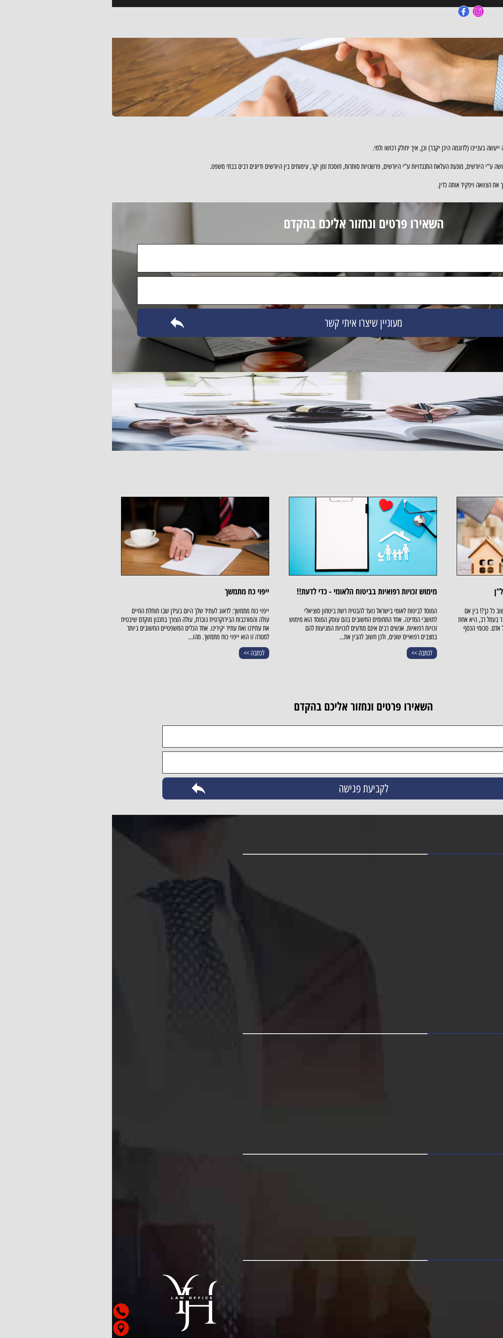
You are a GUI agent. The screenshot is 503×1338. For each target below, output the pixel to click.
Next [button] (15, 680)
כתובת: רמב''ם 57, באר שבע (462, 1205)
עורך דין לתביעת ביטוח (456, 999)
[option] (419, 582)
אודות (476, 881)
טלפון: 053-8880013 (468, 1181)
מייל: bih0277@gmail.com (462, 1193)
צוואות (475, 1107)
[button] (461, 1321)
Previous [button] (488, 565)
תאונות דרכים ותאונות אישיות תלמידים (439, 1072)
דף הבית (473, 869)
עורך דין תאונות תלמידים (455, 975)
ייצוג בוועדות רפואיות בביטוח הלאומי (440, 1119)
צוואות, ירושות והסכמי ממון (451, 1084)
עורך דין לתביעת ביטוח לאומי (449, 963)
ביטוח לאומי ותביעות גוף (454, 1048)
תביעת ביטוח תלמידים (457, 987)
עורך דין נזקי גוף (463, 940)
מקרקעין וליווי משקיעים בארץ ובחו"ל (440, 1060)
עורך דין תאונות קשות (458, 952)
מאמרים (474, 893)
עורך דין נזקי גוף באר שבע (452, 928)
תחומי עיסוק (468, 904)
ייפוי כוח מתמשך (463, 1096)
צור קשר (473, 916)
